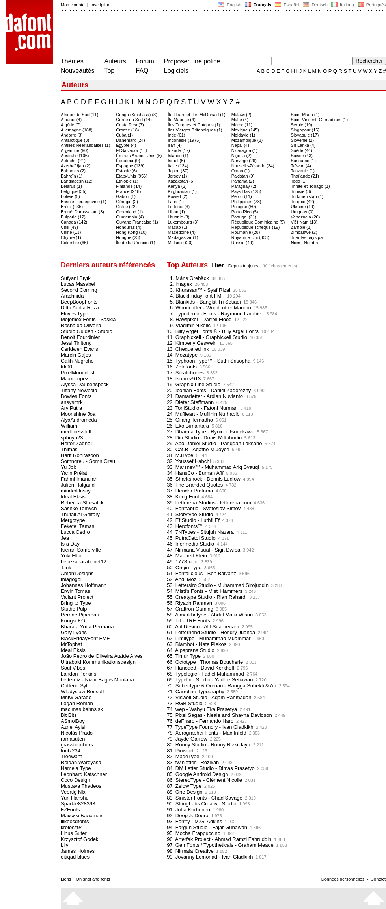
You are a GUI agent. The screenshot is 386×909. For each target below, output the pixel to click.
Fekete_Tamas (77, 526)
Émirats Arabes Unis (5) (139, 155)
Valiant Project (77, 597)
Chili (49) (69, 227)
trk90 (66, 367)
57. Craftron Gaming (190, 609)
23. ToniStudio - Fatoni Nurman (202, 408)
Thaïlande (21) (305, 176)
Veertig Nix (73, 792)
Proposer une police (192, 61)
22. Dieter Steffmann (190, 402)
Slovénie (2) (302, 140)
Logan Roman (77, 703)
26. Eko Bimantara (188, 426)
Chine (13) (71, 232)
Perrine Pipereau (80, 615)
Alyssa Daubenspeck (84, 384)
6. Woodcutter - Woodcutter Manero (209, 308)
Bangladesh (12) (77, 181)
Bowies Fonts (76, 396)
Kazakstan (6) (181, 181)
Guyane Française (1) (137, 222)
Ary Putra (71, 408)
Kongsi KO (73, 621)
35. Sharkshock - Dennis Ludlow (203, 479)
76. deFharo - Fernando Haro (200, 721)
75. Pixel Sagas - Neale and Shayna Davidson (219, 715)
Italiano (342, 4)
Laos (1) (176, 201)
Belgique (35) (73, 191)
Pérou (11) (241, 196)
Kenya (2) (177, 186)
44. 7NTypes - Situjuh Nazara (200, 532)
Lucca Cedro (75, 532)
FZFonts (70, 810)
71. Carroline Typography (195, 691)
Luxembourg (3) (183, 222)
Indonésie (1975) (184, 140)
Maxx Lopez (74, 378)
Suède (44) (301, 150)
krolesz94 (72, 827)
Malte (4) (239, 119)
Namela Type (76, 768)
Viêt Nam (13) (304, 222)
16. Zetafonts (182, 367)
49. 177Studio (182, 562)
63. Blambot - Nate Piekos (196, 644)
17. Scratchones (185, 373)
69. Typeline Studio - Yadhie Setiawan (210, 680)
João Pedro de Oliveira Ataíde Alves (101, 656)
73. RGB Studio (184, 703)
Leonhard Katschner (84, 774)
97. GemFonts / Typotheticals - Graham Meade (220, 845)
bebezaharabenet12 (83, 562)
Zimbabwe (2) (304, 232)
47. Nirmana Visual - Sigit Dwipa (203, 550)
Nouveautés (77, 70)
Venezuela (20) (305, 217)
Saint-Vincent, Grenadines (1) (319, 119)
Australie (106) (75, 155)
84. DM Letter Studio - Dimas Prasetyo (211, 768)
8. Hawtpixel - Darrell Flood (199, 319)
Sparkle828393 (78, 804)
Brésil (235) (72, 206)
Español (287, 4)
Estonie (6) (126, 170)
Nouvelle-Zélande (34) (252, 165)
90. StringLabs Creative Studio (201, 804)
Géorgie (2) (127, 201)
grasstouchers (77, 745)
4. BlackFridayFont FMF (195, 296)
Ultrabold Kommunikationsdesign (98, 662)
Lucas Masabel (78, 284)
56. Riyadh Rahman (189, 603)
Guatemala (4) (130, 217)
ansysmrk (72, 402)
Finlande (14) (129, 186)
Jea (65, 538)
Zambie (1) (301, 227)
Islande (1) (178, 155)
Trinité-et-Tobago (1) (310, 186)
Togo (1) (298, 181)
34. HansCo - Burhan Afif (195, 473)
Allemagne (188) (77, 130)
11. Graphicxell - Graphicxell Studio (207, 337)
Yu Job (68, 467)
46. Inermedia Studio (190, 544)
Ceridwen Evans (79, 349)
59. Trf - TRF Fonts (188, 621)
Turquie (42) (302, 201)
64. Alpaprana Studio (190, 650)
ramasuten (73, 739)
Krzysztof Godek (79, 839)
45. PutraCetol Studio (191, 538)
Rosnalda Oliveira (81, 325)
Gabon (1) (126, 196)
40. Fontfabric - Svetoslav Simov (204, 508)
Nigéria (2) (241, 155)
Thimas (69, 449)
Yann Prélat (74, 473)
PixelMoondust (77, 373)
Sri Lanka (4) (303, 145)
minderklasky (76, 491)
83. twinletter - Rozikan (193, 762)
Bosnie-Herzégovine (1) (83, 201)
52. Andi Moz (181, 579)
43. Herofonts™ (185, 526)
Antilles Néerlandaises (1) (85, 145)
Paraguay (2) (244, 186)
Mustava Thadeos (81, 786)
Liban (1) (176, 211)
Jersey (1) (177, 176)
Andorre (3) (72, 135)
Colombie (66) (74, 242)
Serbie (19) (301, 124)
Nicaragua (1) (244, 150)
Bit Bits (68, 715)
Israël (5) (176, 160)
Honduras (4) (128, 227)
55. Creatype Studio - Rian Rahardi (206, 597)
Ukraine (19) (303, 206)
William (69, 426)
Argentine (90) (74, 150)
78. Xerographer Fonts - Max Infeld (206, 733)
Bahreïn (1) (71, 176)
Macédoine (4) (182, 232)
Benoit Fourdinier (80, 337)
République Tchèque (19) (255, 227)
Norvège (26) (244, 160)
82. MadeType (183, 756)
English (229, 4)
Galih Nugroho (77, 361)
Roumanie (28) (245, 232)
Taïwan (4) (301, 165)
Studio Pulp (74, 609)
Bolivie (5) (70, 196)
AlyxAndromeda (79, 420)
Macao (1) (178, 227)
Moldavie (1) (243, 135)
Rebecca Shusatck (82, 502)
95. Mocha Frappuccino (193, 833)
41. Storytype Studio (190, 514)
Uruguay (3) (302, 211)
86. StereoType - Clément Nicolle (204, 780)
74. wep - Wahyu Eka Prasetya (202, 709)
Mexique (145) (245, 130)
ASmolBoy (73, 721)
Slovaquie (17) (305, 135)
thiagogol (71, 579)
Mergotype (73, 520)
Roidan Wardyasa (81, 762)
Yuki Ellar (71, 556)
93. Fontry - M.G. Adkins (194, 821)
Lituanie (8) (179, 217)
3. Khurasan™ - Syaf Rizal (198, 290)
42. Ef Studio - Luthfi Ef (193, 520)
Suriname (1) (303, 160)
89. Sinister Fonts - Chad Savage (204, 798)
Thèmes (72, 61)
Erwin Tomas (75, 591)
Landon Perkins (78, 674)
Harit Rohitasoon (80, 455)
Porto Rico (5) (244, 211)
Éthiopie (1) (127, 181)
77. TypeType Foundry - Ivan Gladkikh (210, 727)
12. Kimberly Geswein (191, 343)
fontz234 (70, 750)
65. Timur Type (184, 656)
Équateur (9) (128, 160)
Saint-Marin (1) (305, 114)
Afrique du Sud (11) (79, 114)
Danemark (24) (130, 140)
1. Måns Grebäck (188, 278)
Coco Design (75, 780)
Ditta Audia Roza (80, 308)
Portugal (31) (244, 217)
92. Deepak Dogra (188, 815)
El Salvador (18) (131, 150)
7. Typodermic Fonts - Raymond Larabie (214, 314)
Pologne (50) (243, 206)
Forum (145, 61)
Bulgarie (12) (73, 217)
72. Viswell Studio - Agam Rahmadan (209, 697)
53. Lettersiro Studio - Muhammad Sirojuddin (218, 585)
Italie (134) (178, 165)
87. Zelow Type (184, 786)
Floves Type (74, 314)
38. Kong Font (183, 497)
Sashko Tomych (79, 508)
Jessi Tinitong (76, 343)
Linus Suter (74, 833)
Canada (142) (74, 222)
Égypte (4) (126, 145)
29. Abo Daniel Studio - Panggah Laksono (214, 443)
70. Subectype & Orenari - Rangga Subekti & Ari (221, 686)
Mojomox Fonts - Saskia (88, 319)
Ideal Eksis (73, 497)
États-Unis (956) (131, 176)
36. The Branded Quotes (195, 485)
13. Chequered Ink (188, 349)
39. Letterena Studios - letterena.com (209, 502)
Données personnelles (342, 879)
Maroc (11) (241, 124)
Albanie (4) (71, 119)
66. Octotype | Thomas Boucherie (205, 662)
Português (371, 4)
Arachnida (72, 296)
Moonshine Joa (78, 414)
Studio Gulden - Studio (86, 331)
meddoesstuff (76, 432)
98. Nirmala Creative (190, 851)
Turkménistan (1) (307, 196)
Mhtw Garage (76, 697)
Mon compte (73, 4)
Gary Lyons (74, 632)
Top (109, 70)
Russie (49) (242, 242)
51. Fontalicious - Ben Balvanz (201, 573)
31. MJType (180, 455)
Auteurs (115, 61)
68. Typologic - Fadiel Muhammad (205, 674)
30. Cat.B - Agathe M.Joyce (198, 449)
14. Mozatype (182, 355)
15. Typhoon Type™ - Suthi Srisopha (208, 361)
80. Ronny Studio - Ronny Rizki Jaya (208, 745)
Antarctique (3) (75, 140)
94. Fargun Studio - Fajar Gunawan (207, 827)
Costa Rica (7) (130, 124)
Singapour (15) (305, 130)
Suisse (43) (302, 155)
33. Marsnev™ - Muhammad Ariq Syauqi (213, 467)
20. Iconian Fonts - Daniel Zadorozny (209, 390)
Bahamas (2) (73, 170)
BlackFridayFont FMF (85, 638)
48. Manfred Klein (187, 556)
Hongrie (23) (128, 237)
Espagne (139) (130, 165)
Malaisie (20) (180, 242)
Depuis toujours (243, 265)
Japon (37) (178, 170)
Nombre (311, 242)
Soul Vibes (73, 668)
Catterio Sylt (75, 686)
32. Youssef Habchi (189, 461)
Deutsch (315, 4)
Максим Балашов (82, 815)
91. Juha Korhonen (188, 810)
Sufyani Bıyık (76, 278)
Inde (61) (176, 135)
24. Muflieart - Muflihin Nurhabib (203, 414)
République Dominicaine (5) (258, 222)
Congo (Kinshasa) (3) (136, 114)
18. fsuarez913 (184, 378)
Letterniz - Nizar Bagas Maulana (97, 680)
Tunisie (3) (301, 191)
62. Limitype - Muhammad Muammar (208, 638)
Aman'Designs (77, 573)
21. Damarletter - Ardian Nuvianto (205, 396)
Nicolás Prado (77, 733)
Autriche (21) (73, 160)
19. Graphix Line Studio (193, 384)
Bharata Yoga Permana (87, 626)
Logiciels (176, 70)
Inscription (100, 4)
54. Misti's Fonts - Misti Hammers (204, 591)
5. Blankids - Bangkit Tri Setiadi (204, 302)
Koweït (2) (178, 196)
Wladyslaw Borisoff (82, 691)
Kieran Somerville (81, 550)
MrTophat (71, 644)
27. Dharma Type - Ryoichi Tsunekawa (210, 432)
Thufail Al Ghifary (80, 514)
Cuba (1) (124, 135)
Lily (65, 845)
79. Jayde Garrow (187, 739)
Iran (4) (175, 145)
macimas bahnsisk (82, 709)
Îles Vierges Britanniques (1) (195, 130)
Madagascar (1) (183, 237)
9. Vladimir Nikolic (189, 325)
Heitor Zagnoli (77, 443)
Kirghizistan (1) (182, 191)
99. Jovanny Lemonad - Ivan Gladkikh (210, 857)
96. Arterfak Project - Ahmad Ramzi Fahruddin (219, 839)
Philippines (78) (246, 201)
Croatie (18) (127, 130)
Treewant (71, 756)
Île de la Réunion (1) (135, 242)
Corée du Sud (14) (134, 119)
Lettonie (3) (179, 206)
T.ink (66, 567)
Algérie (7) (71, 124)
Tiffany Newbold (79, 390)
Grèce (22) (126, 206)
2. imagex (179, 284)
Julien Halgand (78, 485)
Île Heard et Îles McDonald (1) (197, 114)
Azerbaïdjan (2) (75, 165)
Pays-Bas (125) (246, 191)
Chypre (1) (71, 237)
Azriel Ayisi (73, 727)
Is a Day (70, 544)
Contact (378, 879)
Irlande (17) (179, 150)
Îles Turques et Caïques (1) (194, 124)
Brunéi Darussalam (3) (82, 211)
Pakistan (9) (243, 176)
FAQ (142, 70)
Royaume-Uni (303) (250, 237)
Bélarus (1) (71, 186)
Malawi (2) (241, 114)
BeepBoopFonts (79, 302)
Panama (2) (242, 181)
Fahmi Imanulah (79, 479)
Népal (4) (240, 145)
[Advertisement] (204, 34)
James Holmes (78, 851)
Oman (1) (240, 170)
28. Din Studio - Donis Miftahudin (204, 438)
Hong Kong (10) (131, 232)
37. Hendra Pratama (190, 491)
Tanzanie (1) (303, 170)
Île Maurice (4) (182, 119)
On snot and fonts (93, 879)
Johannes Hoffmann (83, 585)
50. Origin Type (184, 567)
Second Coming (79, 290)
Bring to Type (76, 603)
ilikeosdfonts (75, 821)
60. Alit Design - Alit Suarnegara (203, 626)
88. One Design (184, 792)
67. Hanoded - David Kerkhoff (200, 668)
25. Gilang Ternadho (190, 420)
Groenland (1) (129, 211)
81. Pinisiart (180, 750)
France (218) (128, 191)
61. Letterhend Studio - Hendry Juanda (211, 632)
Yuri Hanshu (75, 798)
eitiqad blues (75, 857)
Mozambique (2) (247, 140)
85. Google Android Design (197, 774)
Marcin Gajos (76, 355)
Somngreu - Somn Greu (88, 461)
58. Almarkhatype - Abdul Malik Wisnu (210, 615)
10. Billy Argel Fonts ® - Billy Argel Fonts (213, 331)
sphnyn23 (72, 438)
